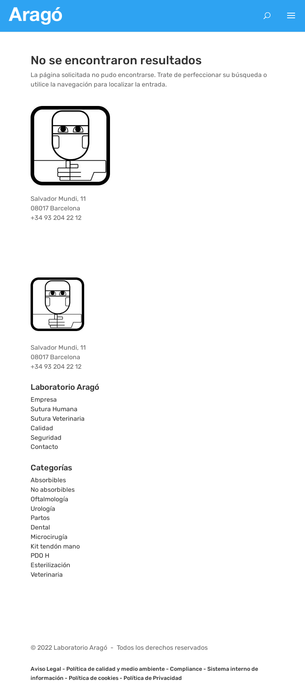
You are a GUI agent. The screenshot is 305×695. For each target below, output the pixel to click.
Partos (40, 518)
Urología (43, 508)
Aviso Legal (46, 669)
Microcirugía (49, 537)
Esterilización (50, 565)
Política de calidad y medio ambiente (115, 669)
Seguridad (46, 437)
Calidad (42, 428)
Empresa (44, 399)
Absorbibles (48, 480)
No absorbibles (53, 489)
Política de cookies (93, 678)
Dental (40, 527)
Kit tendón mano (55, 546)
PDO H (40, 555)
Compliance (186, 669)
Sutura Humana (54, 409)
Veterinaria (47, 574)
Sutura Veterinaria (58, 418)
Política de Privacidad (153, 678)
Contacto (44, 446)
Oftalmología (49, 499)
